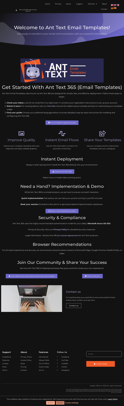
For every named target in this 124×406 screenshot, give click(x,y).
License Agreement (69, 235)
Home (47, 4)
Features (43, 352)
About (104, 4)
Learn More (112, 399)
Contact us (73, 306)
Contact (104, 9)
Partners (92, 4)
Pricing (58, 4)
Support (79, 4)
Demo (68, 4)
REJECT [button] (60, 403)
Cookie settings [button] (71, 403)
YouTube (51, 106)
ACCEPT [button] (50, 403)
